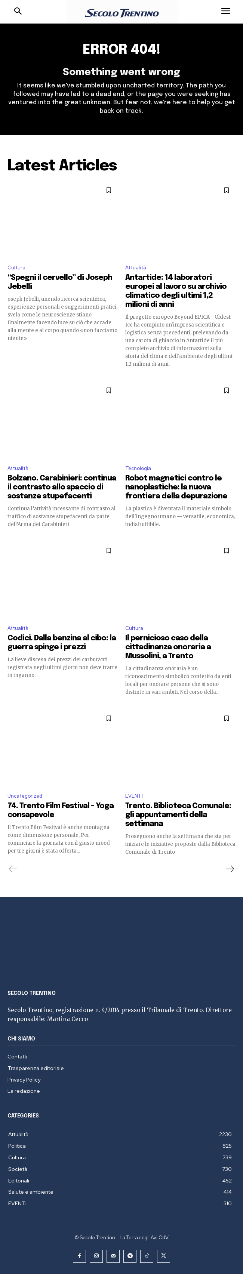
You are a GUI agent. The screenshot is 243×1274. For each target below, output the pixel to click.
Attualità (135, 268)
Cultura (16, 268)
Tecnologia (138, 468)
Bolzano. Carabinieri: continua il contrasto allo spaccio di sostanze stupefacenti (61, 487)
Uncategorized (24, 796)
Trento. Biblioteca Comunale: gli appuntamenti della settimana (178, 815)
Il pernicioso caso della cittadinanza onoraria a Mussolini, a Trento (168, 647)
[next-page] (230, 869)
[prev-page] (13, 869)
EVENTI (134, 796)
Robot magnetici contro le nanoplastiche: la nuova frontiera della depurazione (176, 487)
